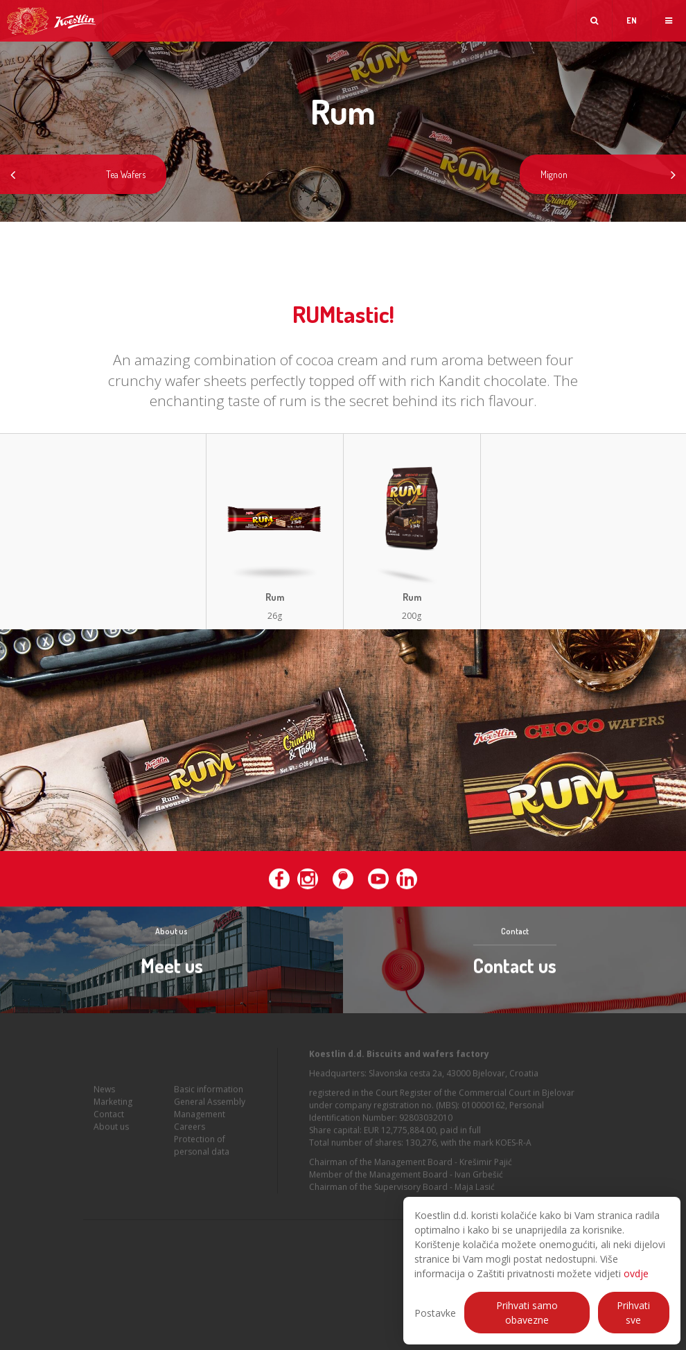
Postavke (435, 1313)
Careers (189, 1129)
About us (111, 1129)
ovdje (636, 1273)
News (104, 1092)
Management (199, 1117)
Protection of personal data (201, 1148)
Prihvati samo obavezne (527, 1312)
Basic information (208, 1092)
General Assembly (209, 1104)
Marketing (113, 1104)
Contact (109, 1117)
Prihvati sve (633, 1312)
